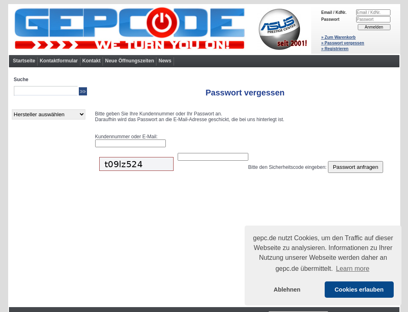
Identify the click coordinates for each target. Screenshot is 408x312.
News (164, 61)
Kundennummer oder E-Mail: (126, 136)
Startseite (24, 61)
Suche (21, 79)
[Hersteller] (48, 114)
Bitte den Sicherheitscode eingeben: (287, 167)
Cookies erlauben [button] (358, 289)
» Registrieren (335, 48)
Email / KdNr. (334, 12)
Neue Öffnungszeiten (129, 61)
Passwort (330, 19)
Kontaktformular (59, 61)
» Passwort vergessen (342, 43)
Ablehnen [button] (287, 289)
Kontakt (91, 61)
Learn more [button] (353, 268)
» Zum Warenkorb (338, 37)
